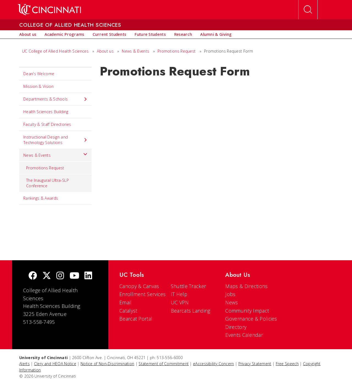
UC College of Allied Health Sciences (56, 51)
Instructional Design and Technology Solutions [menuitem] (55, 139)
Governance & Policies (251, 318)
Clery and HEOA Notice (55, 363)
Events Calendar (244, 335)
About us (106, 51)
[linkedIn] (88, 276)
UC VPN (180, 302)
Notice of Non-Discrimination (107, 363)
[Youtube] (74, 276)
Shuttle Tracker (188, 286)
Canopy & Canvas (139, 286)
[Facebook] (32, 276)
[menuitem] (27, 34)
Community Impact (247, 310)
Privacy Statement (254, 363)
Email (125, 302)
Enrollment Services (142, 294)
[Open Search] (308, 9)
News (231, 302)
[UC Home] (49, 9)
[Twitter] (46, 276)
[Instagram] (60, 276)
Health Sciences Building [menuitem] (45, 111)
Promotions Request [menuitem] (45, 167)
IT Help (179, 294)
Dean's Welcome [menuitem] (38, 73)
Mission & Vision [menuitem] (38, 86)
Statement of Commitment (164, 363)
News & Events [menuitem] (55, 154)
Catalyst (128, 310)
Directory (235, 327)
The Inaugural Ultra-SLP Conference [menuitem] (47, 183)
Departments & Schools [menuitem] (55, 99)
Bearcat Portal (135, 318)
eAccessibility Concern (213, 363)
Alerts (24, 363)
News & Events (136, 51)
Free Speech (287, 363)
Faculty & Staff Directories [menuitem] (47, 124)
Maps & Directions (246, 286)
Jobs (230, 294)
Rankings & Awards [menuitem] (40, 198)
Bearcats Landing (190, 310)
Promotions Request (177, 51)
